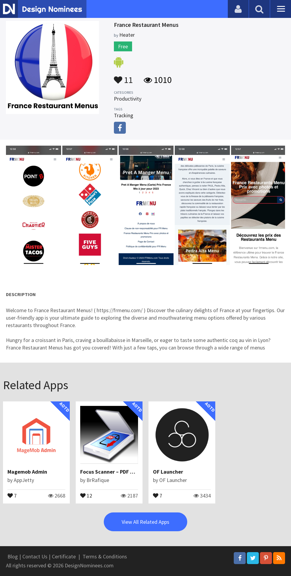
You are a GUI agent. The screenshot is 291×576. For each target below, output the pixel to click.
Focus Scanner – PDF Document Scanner (128, 471)
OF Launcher (168, 471)
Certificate (64, 556)
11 (123, 77)
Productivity (127, 98)
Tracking (123, 115)
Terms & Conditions (105, 556)
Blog (12, 556)
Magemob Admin (27, 471)
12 (86, 495)
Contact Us (34, 556)
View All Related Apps (145, 521)
